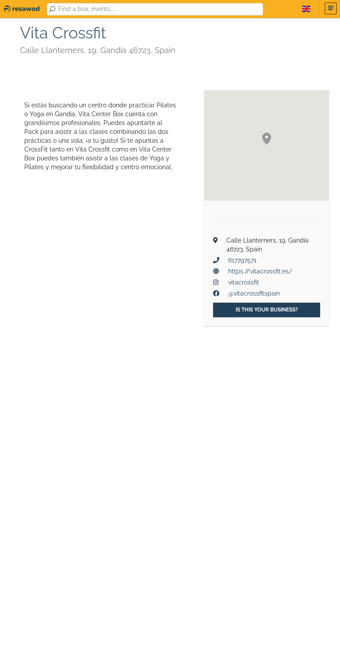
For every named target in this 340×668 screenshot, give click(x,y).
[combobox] (159, 9)
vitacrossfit (243, 282)
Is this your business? (267, 310)
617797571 (242, 260)
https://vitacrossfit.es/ (260, 271)
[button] (266, 139)
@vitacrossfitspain (254, 293)
